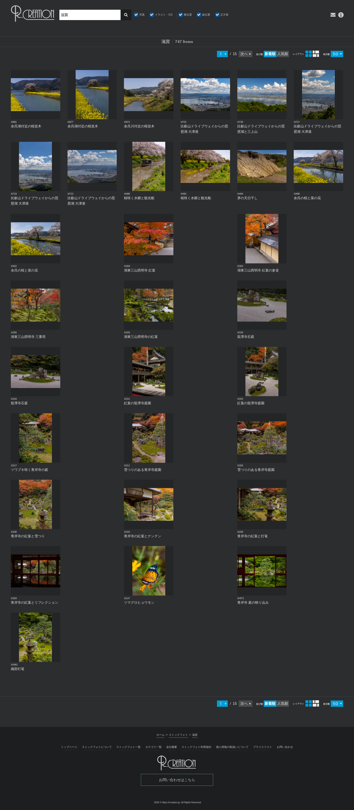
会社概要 (171, 747)
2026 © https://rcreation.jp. (167, 802)
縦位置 (206, 14)
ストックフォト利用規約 (196, 747)
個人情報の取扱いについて (232, 747)
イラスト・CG (163, 14)
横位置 (188, 14)
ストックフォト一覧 (128, 747)
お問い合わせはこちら (177, 780)
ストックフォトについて (97, 747)
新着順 (270, 54)
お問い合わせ (285, 747)
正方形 (224, 14)
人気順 (282, 54)
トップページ (69, 747)
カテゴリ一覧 (153, 747)
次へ (244, 54)
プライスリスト (262, 747)
